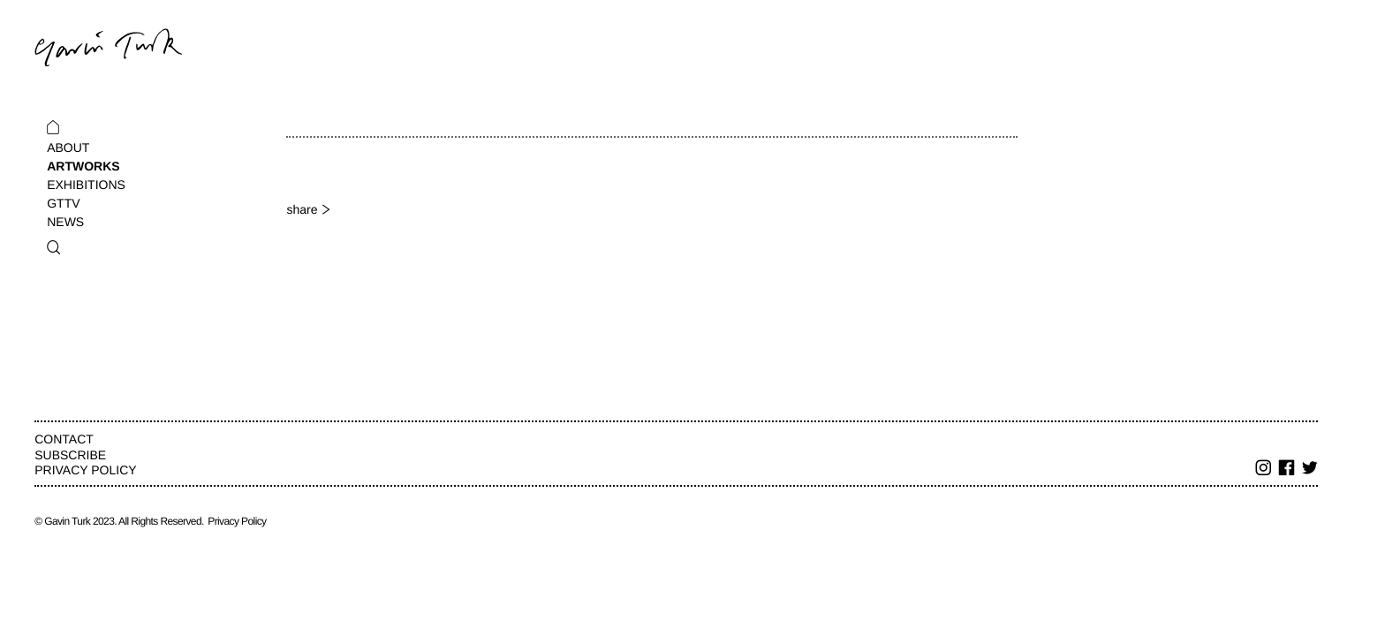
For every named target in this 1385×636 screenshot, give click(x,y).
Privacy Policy (85, 470)
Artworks (83, 166)
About (68, 147)
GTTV (63, 203)
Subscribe (70, 455)
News (65, 222)
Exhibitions (86, 185)
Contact (64, 439)
